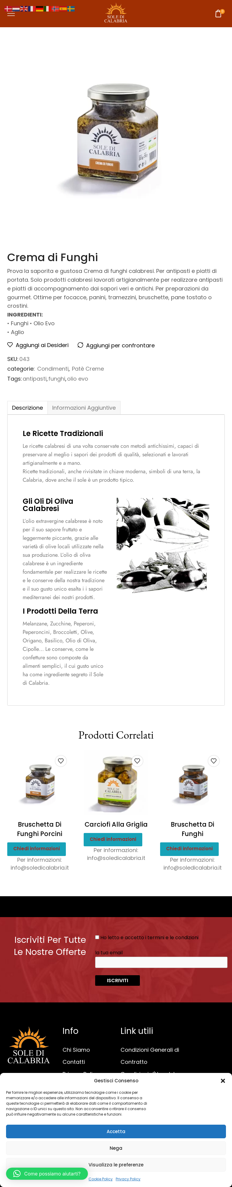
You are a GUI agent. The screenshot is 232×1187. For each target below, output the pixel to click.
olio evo (77, 378)
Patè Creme (88, 368)
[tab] (27, 408)
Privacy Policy (128, 1179)
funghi (56, 378)
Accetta (116, 1131)
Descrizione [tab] (27, 408)
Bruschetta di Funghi (192, 829)
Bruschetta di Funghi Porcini (39, 829)
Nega (116, 1148)
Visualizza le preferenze (116, 1165)
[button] (223, 1081)
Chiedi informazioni (36, 848)
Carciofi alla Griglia (116, 824)
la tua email (161, 958)
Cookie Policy (101, 1179)
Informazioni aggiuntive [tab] (84, 408)
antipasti (35, 378)
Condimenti (53, 368)
